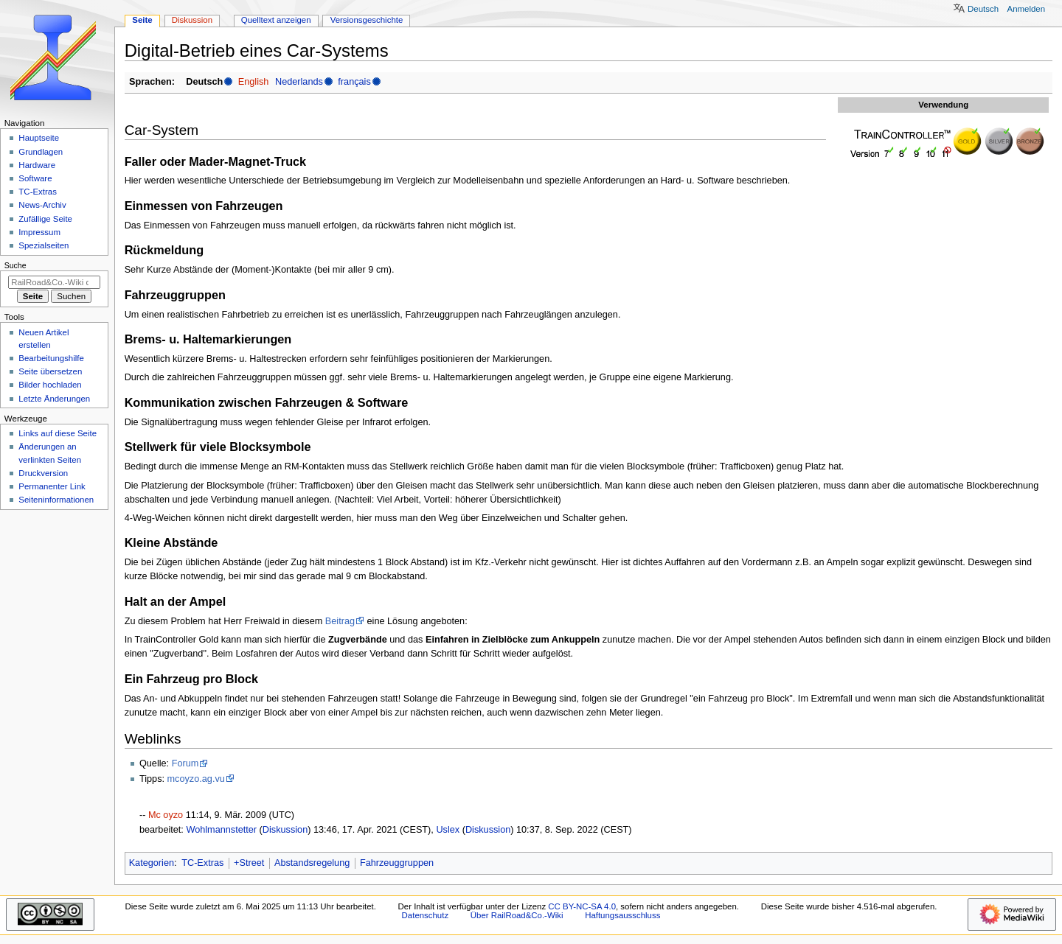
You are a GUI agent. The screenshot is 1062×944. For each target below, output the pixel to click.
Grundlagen (40, 151)
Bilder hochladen (49, 384)
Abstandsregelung (312, 863)
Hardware (36, 165)
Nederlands (299, 82)
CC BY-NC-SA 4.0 (582, 906)
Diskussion (285, 830)
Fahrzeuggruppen (397, 863)
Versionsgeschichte (366, 19)
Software (35, 178)
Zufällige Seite (45, 218)
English (253, 82)
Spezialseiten (43, 245)
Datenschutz (425, 915)
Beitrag (340, 621)
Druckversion (43, 473)
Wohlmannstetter (221, 830)
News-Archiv (42, 204)
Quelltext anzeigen (276, 19)
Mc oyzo (165, 815)
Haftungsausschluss (622, 915)
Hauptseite (38, 137)
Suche (15, 265)
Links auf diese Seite (57, 433)
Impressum (39, 232)
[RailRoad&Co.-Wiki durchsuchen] (54, 282)
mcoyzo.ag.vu (196, 779)
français (354, 82)
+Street (249, 863)
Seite (142, 19)
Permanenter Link (51, 486)
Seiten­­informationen (56, 499)
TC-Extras (202, 863)
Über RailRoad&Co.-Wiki (517, 915)
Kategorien (151, 863)
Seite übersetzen (50, 371)
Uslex (447, 830)
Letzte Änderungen (54, 398)
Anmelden (1026, 8)
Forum (185, 763)
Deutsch (983, 8)
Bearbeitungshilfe (51, 358)
